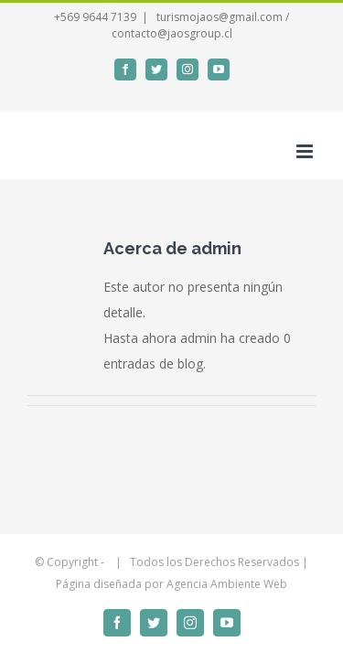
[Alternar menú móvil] (306, 151)
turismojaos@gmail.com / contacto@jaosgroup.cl (201, 25)
